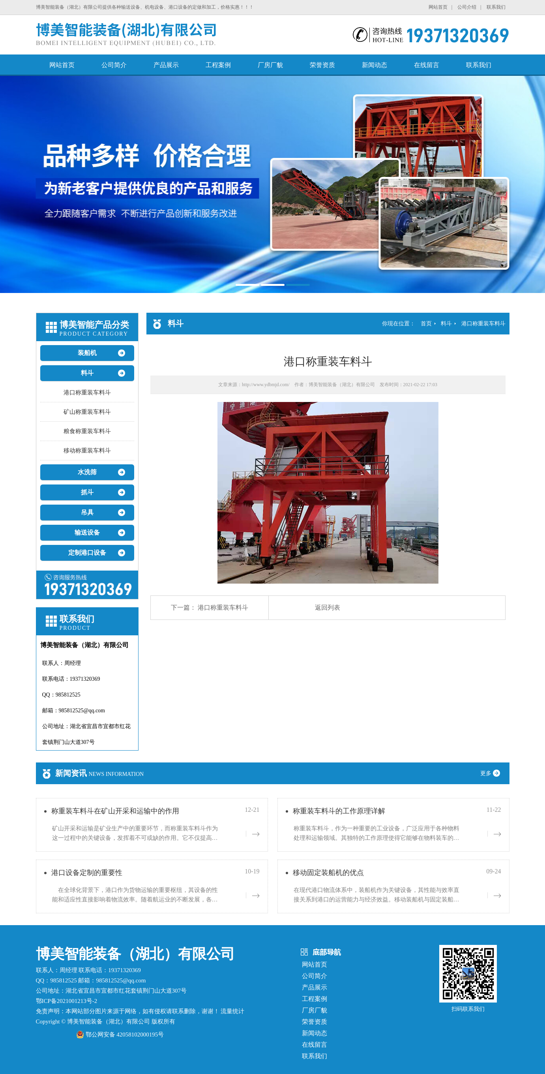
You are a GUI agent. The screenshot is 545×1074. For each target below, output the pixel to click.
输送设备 (87, 532)
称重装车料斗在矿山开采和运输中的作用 (115, 811)
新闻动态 (374, 65)
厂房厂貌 (270, 65)
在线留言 (426, 65)
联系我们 (496, 7)
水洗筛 (87, 472)
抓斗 (87, 492)
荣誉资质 (322, 65)
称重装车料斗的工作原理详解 (339, 811)
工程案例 (218, 65)
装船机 (87, 352)
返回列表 (327, 607)
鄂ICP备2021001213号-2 (66, 1001)
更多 (493, 773)
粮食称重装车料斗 (87, 431)
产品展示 (166, 65)
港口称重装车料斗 (87, 392)
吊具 (87, 512)
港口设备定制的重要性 (86, 873)
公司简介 (114, 65)
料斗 (87, 373)
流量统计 (232, 1011)
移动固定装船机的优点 (328, 873)
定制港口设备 (87, 552)
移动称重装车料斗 (87, 450)
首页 (426, 324)
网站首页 (438, 7)
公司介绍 (466, 7)
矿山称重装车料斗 (87, 412)
